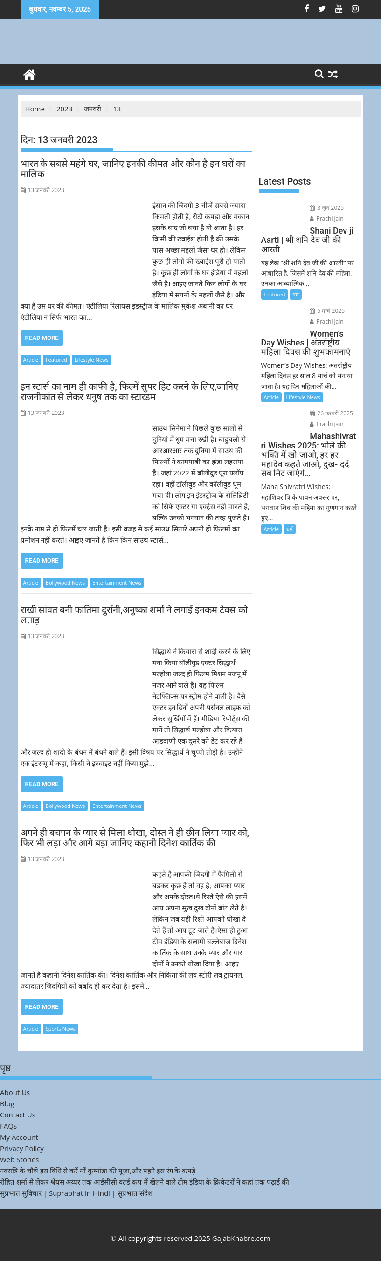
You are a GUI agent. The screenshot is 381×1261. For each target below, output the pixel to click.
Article (30, 359)
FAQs (8, 1125)
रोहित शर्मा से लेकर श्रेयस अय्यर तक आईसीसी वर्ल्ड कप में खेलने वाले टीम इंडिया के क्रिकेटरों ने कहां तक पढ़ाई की (144, 1181)
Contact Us (17, 1114)
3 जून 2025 (327, 208)
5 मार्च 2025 (327, 311)
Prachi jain (326, 218)
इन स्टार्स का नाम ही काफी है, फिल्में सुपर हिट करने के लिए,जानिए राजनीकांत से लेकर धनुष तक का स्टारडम (130, 391)
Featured (56, 359)
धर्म (295, 294)
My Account (19, 1137)
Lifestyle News (92, 359)
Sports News (61, 1028)
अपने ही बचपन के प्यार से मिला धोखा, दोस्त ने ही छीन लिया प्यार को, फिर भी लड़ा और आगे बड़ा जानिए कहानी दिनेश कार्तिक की (135, 837)
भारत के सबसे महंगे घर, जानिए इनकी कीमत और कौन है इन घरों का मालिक (133, 168)
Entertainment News (116, 582)
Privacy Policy (22, 1148)
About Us (15, 1092)
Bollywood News (65, 582)
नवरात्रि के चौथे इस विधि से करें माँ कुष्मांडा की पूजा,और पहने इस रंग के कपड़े (97, 1170)
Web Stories (19, 1159)
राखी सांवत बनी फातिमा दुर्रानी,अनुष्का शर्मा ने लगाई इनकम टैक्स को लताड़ (134, 615)
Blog (7, 1103)
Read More (42, 337)
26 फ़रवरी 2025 (331, 413)
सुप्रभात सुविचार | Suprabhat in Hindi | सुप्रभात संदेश (76, 1193)
